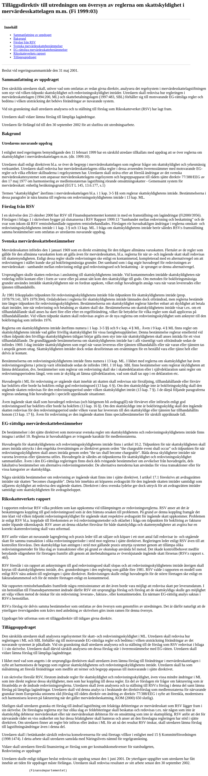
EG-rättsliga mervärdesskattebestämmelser (40, 50)
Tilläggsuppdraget (24, 57)
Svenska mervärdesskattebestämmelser (38, 46)
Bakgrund (19, 38)
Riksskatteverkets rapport (29, 53)
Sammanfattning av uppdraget (32, 35)
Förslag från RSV (24, 42)
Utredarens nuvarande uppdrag (27, 143)
